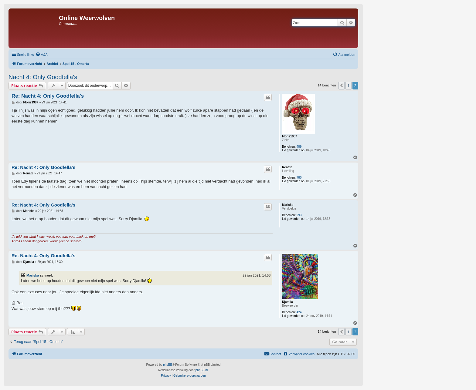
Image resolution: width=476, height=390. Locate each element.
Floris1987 (289, 136)
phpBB (167, 364)
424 (299, 312)
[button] (341, 85)
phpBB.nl (201, 370)
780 (299, 177)
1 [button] (348, 85)
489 (299, 146)
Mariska (287, 205)
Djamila (287, 302)
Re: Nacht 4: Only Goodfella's (48, 96)
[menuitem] (42, 54)
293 (299, 215)
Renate (287, 167)
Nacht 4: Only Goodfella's (42, 77)
